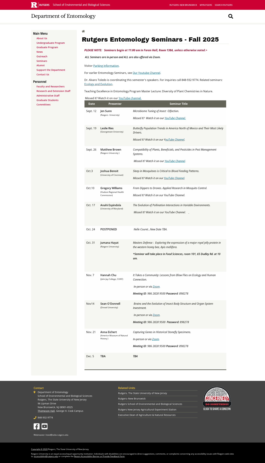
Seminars (42, 61)
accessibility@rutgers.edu (46, 456)
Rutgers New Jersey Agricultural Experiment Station (147, 409)
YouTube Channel (175, 161)
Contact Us (43, 74)
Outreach (42, 56)
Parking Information (106, 66)
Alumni (41, 65)
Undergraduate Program (51, 42)
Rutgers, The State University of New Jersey (142, 393)
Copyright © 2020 (39, 449)
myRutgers (206, 5)
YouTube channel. (130, 98)
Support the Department (51, 69)
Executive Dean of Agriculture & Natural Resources (147, 415)
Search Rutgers (224, 5)
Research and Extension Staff (53, 91)
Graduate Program (47, 47)
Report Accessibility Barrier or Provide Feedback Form (99, 456)
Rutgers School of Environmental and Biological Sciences (150, 404)
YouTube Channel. (175, 118)
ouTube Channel (174, 139)
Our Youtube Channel (146, 73)
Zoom (156, 286)
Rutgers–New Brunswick (183, 5)
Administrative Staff (48, 95)
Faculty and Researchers (51, 86)
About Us (42, 38)
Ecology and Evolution (98, 84)
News (40, 51)
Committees (44, 104)
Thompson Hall (46, 410)
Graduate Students (47, 100)
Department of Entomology (63, 16)
